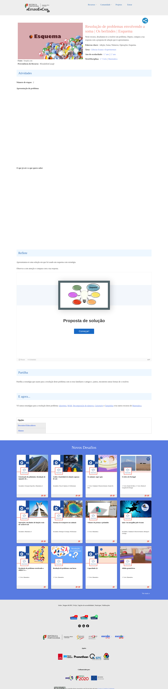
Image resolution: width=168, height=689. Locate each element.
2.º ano (113, 54)
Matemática (112, 59)
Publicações (106, 605)
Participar (98, 605)
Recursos (91, 5)
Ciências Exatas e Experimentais (103, 50)
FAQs (75, 605)
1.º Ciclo (103, 59)
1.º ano (106, 54)
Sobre (60, 605)
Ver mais (145, 593)
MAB (69, 406)
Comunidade (105, 5)
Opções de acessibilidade (86, 605)
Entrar (129, 5)
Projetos (119, 5)
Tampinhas (109, 406)
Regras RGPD (67, 605)
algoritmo (62, 406)
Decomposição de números (83, 406)
